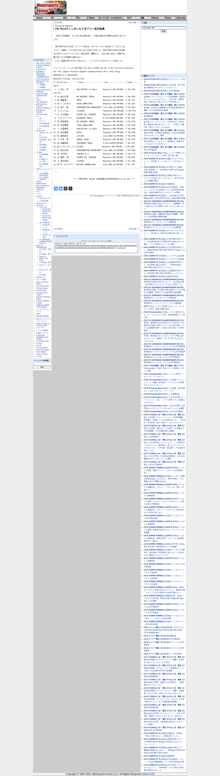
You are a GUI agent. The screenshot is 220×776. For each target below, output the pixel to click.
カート (38, 116)
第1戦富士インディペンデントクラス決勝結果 (163, 303)
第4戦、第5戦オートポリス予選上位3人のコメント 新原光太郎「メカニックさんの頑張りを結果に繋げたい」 (164, 590)
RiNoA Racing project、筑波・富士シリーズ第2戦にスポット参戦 (164, 368)
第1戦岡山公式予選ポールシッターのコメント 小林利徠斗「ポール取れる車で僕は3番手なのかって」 (164, 767)
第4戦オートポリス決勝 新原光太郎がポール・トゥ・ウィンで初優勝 (164, 529)
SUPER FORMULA (43, 108)
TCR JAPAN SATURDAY (43, 174)
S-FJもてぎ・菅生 (174, 415)
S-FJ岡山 (42, 275)
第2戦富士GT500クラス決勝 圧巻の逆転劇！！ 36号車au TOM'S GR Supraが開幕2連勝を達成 (164, 169)
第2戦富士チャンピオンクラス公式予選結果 (162, 357)
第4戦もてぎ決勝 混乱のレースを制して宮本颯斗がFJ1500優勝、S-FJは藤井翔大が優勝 (164, 428)
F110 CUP (43, 207)
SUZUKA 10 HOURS (40, 111)
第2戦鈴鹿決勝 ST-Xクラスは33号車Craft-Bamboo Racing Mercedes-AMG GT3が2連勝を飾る (164, 630)
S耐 (142, 18)
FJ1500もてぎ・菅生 (157, 415)
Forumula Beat (41, 114)
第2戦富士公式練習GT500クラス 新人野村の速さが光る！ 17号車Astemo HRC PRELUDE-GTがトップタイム (164, 265)
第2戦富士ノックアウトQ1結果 (171, 259)
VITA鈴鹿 (42, 147)
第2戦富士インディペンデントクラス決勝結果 (163, 227)
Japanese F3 (41, 203)
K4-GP (38, 345)
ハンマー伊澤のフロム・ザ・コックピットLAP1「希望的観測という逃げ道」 (164, 314)
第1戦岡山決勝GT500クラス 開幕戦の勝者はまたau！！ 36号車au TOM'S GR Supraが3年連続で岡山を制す (164, 750)
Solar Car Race (42, 354)
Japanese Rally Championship (42, 94)
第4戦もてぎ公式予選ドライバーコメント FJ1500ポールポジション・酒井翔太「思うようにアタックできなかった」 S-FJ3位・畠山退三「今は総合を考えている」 (164, 445)
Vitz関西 (42, 85)
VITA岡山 (42, 150)
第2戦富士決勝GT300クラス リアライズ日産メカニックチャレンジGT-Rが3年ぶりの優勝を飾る (164, 178)
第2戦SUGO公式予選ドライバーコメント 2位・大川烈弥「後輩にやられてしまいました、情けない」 (164, 713)
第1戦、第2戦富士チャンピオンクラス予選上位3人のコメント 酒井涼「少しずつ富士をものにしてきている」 (164, 338)
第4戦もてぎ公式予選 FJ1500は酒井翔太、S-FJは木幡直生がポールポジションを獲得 (164, 456)
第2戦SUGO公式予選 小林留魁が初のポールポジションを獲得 (164, 721)
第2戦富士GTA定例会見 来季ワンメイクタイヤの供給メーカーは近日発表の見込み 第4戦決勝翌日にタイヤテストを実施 (164, 189)
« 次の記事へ (58, 22)
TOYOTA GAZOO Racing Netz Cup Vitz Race (42, 81)
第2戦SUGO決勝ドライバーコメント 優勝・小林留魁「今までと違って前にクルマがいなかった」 (164, 690)
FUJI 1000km (41, 352)
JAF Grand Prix (42, 347)
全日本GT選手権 (42, 316)
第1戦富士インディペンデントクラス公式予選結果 (164, 352)
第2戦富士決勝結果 (166, 184)
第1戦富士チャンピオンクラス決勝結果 (160, 298)
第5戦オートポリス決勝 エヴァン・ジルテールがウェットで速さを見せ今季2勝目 (164, 501)
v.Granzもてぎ (44, 198)
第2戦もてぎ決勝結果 (171, 394)
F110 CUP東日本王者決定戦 (46, 211)
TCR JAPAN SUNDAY (43, 178)
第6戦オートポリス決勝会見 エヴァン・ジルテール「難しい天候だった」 (164, 487)
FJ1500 (39, 152)
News (39, 18)
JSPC (38, 314)
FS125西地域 (44, 126)
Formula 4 (40, 205)
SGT (129, 18)
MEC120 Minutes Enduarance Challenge (42, 187)
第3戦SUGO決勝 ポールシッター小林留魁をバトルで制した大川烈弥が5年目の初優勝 (164, 668)
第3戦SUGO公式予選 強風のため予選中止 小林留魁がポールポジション (164, 682)
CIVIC (38, 100)
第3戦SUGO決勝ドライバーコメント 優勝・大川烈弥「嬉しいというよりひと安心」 (164, 659)
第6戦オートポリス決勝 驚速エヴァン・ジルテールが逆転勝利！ (164, 470)
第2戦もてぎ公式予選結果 (172, 411)
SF (52, 18)
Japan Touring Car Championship (43, 324)
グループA (40, 328)
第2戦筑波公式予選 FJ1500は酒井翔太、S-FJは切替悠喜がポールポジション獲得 (164, 133)
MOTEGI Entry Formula (41, 105)
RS (37, 98)
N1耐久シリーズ (42, 333)
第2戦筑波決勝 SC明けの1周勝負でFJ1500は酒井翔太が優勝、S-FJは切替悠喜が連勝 (164, 107)
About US (148, 774)
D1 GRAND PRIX (42, 341)
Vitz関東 (42, 87)
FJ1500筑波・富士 (156, 94)
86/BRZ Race (41, 183)
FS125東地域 (44, 123)
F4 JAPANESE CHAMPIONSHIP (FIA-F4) (45, 241)
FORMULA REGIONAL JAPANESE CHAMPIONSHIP (42, 74)
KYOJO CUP (41, 69)
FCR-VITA (43, 137)
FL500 (38, 181)
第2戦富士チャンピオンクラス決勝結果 (160, 222)
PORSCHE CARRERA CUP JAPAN (42, 337)
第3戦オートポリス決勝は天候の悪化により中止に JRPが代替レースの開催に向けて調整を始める (164, 478)
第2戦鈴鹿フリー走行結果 (171, 654)
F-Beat (91, 18)
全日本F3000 (41, 290)
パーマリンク (110, 196)
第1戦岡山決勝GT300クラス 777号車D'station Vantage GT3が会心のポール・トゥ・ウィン (164, 741)
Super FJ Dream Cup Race (43, 258)
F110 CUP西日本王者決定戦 (46, 218)
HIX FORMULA (42, 102)
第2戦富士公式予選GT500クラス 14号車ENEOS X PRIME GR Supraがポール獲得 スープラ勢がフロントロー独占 (164, 241)
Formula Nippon (42, 288)
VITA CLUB (40, 131)
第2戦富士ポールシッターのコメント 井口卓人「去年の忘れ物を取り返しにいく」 (164, 233)
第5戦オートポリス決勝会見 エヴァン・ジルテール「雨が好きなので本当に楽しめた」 (164, 509)
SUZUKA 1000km (42, 350)
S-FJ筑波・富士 (45, 254)
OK (40, 119)
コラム (38, 194)
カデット (42, 121)
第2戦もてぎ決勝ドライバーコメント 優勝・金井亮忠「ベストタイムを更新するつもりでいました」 (164, 382)
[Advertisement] (124, 8)
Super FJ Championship (41, 246)
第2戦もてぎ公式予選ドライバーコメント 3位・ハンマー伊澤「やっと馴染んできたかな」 (164, 400)
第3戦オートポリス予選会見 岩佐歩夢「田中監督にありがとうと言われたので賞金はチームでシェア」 (164, 552)
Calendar (181, 18)
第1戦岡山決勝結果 (166, 756)
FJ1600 (39, 303)
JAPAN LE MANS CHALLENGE (42, 306)
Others (155, 18)
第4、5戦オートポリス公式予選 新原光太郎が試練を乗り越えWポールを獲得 (164, 598)
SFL (65, 18)
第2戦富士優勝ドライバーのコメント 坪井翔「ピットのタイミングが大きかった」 (164, 161)
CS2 (37, 191)
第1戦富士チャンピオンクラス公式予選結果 (162, 362)
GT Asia (39, 343)
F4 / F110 (104, 18)
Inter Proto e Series (43, 63)
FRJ (78, 18)
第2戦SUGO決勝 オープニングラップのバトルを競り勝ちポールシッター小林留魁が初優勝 (164, 699)
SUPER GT (40, 277)
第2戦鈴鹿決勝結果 (168, 636)
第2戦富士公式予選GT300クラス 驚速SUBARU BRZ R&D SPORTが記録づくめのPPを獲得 (164, 250)
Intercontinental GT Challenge (43, 91)
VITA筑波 (42, 145)
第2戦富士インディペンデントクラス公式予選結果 (164, 346)
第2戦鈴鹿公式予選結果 (170, 639)
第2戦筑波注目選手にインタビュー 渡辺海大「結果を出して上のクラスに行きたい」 (164, 141)
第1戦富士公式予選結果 (170, 91)
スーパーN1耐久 (42, 330)
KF (40, 129)
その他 (38, 356)
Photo (167, 18)
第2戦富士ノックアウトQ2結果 (171, 256)
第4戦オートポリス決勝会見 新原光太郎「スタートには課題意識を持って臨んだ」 (164, 538)
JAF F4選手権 (44, 223)
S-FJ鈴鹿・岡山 (45, 262)
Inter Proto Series (42, 286)
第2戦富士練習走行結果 (168, 276)
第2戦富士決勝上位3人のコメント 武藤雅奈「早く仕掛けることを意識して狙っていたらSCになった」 (164, 206)
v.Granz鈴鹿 (43, 201)
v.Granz (39, 196)
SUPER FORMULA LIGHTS (160, 468)
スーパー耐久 (41, 279)
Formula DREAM (42, 301)
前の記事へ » (134, 22)
